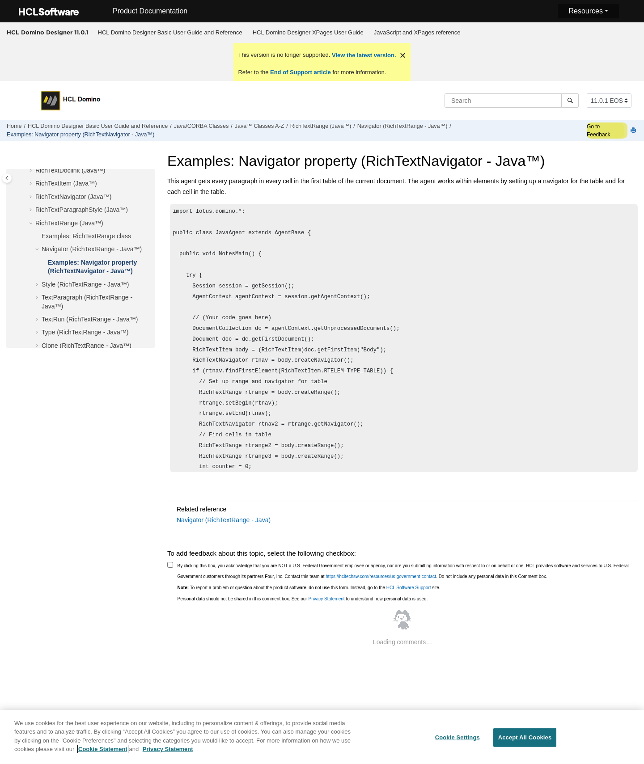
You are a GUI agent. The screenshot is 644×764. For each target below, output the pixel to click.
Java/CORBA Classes (201, 126)
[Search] (570, 100)
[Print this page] (634, 131)
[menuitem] (170, 32)
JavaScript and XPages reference (417, 32)
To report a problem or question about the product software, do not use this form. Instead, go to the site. (309, 587)
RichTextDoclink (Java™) (70, 170)
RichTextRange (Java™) (320, 126)
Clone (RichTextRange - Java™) (86, 345)
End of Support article (300, 72)
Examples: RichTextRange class (86, 236)
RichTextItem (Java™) (66, 183)
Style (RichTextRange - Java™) (85, 284)
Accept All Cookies (525, 742)
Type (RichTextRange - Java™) (85, 332)
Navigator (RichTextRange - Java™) (402, 126)
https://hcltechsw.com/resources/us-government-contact (381, 576)
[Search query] (512, 100)
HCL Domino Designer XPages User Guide (308, 32)
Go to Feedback (598, 130)
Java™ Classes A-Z (259, 126)
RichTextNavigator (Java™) (73, 196)
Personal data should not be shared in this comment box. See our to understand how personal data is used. (303, 598)
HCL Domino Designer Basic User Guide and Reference (170, 32)
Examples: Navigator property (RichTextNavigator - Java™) (80, 134)
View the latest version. (363, 55)
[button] (31, 170)
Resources (585, 11)
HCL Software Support (408, 587)
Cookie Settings (457, 742)
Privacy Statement (326, 598)
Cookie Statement (102, 754)
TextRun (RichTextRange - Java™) (90, 319)
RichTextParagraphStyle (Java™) (81, 209)
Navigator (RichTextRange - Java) (224, 519)
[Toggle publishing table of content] (7, 178)
